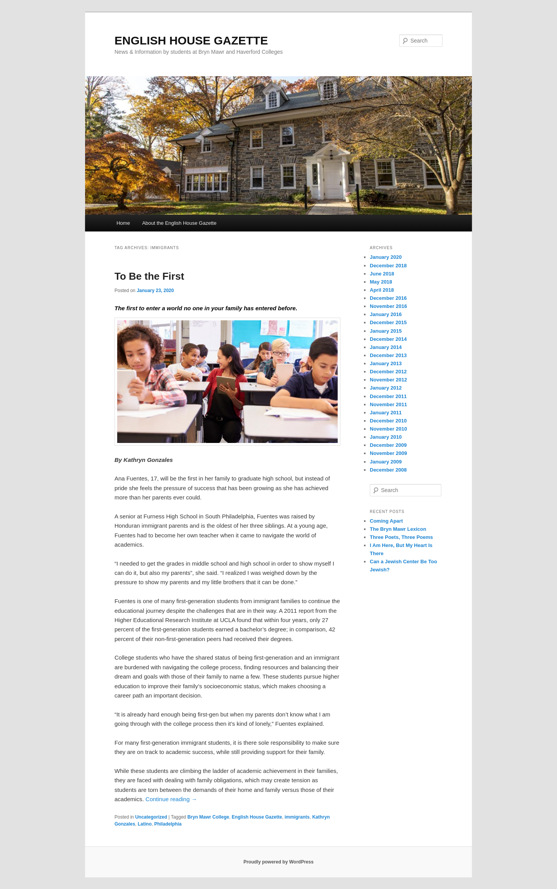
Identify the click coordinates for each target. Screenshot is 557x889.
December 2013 (388, 355)
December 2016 (388, 298)
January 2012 (386, 388)
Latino (145, 824)
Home (123, 223)
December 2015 (388, 322)
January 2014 (386, 347)
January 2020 (386, 257)
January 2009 (386, 462)
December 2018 (388, 265)
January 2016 (386, 314)
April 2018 (382, 290)
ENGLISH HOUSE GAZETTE (191, 40)
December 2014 (388, 339)
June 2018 (382, 274)
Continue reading (171, 799)
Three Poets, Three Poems (401, 537)
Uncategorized (151, 817)
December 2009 (388, 445)
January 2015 (386, 331)
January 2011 (386, 412)
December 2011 (388, 396)
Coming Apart (386, 521)
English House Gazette (257, 817)
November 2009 (388, 453)
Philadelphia (168, 824)
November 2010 (388, 429)
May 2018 (381, 282)
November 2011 (388, 404)
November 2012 (388, 380)
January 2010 (386, 437)
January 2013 (386, 363)
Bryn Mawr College (208, 817)
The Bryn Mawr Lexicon (398, 529)
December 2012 (388, 371)
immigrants (297, 817)
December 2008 (388, 470)
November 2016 (388, 306)
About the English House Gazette (179, 223)
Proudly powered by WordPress (278, 862)
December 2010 (388, 421)
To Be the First (149, 276)
